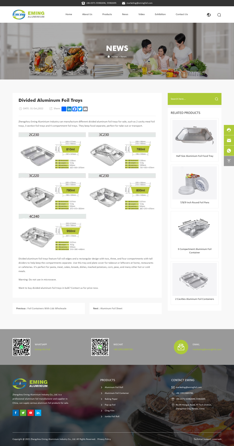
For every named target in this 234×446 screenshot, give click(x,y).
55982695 (111, 3)
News (123, 56)
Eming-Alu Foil (42, 349)
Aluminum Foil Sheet (107, 308)
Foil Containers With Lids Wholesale (41, 308)
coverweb (216, 439)
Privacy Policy (104, 439)
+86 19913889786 (123, 349)
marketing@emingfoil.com (140, 3)
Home (114, 56)
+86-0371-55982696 (96, 3)
